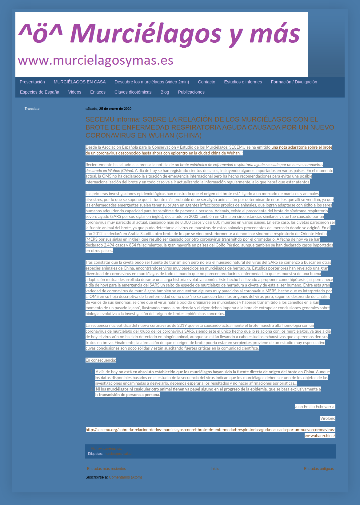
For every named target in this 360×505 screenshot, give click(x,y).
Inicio (215, 469)
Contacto (206, 81)
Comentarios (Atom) (125, 477)
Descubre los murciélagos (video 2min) (152, 81)
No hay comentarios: (106, 448)
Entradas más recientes (106, 469)
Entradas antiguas (319, 469)
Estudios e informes (243, 81)
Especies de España (39, 92)
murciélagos (113, 453)
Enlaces (98, 92)
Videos (75, 92)
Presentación (32, 81)
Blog (165, 92)
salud (127, 453)
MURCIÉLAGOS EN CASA (80, 81)
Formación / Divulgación (294, 81)
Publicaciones (191, 92)
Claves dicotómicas (133, 92)
